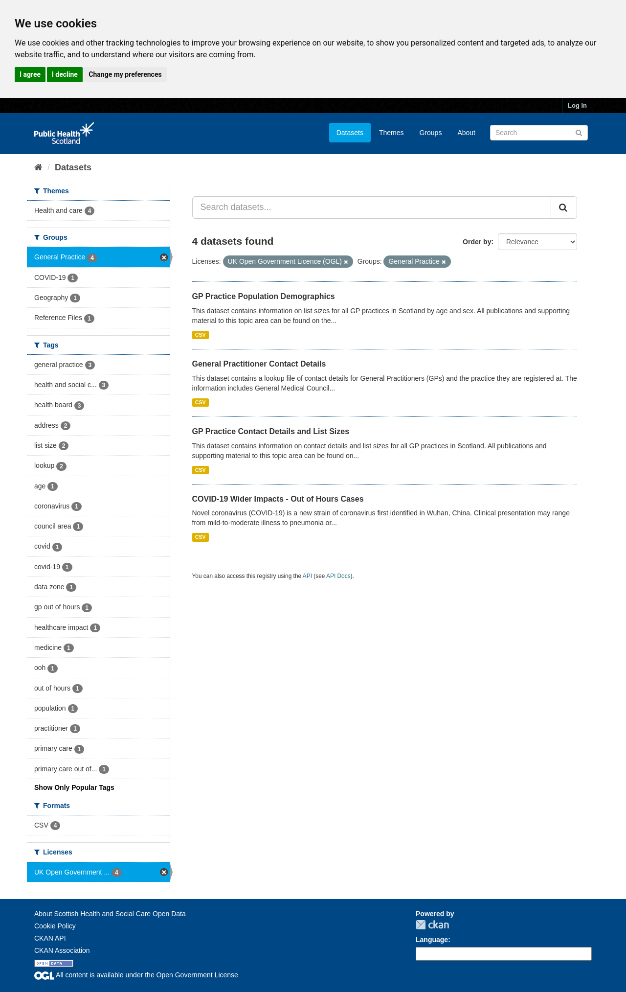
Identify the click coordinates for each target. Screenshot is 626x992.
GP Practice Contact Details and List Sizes (271, 431)
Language (432, 940)
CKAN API (50, 938)
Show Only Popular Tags (74, 787)
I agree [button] (30, 74)
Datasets (349, 133)
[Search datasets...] (372, 207)
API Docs (338, 576)
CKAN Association (62, 950)
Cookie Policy (55, 926)
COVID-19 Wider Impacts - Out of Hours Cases (278, 499)
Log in (577, 105)
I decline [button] (65, 74)
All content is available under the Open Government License (136, 975)
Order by (477, 242)
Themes (391, 133)
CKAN (432, 925)
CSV (200, 335)
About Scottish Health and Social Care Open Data (110, 914)
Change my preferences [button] (125, 74)
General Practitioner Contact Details (259, 364)
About (466, 133)
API (307, 576)
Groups (430, 133)
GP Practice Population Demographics (263, 296)
